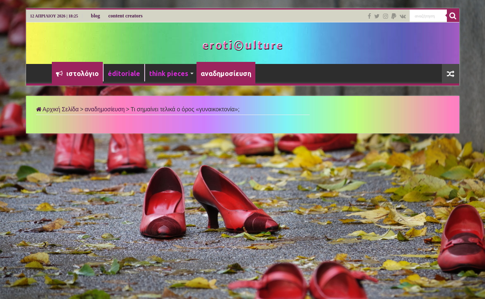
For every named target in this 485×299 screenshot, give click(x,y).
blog (95, 16)
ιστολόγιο (77, 73)
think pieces (168, 73)
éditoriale (124, 73)
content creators (125, 16)
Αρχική (41, 72)
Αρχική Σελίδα (57, 109)
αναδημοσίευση (226, 73)
